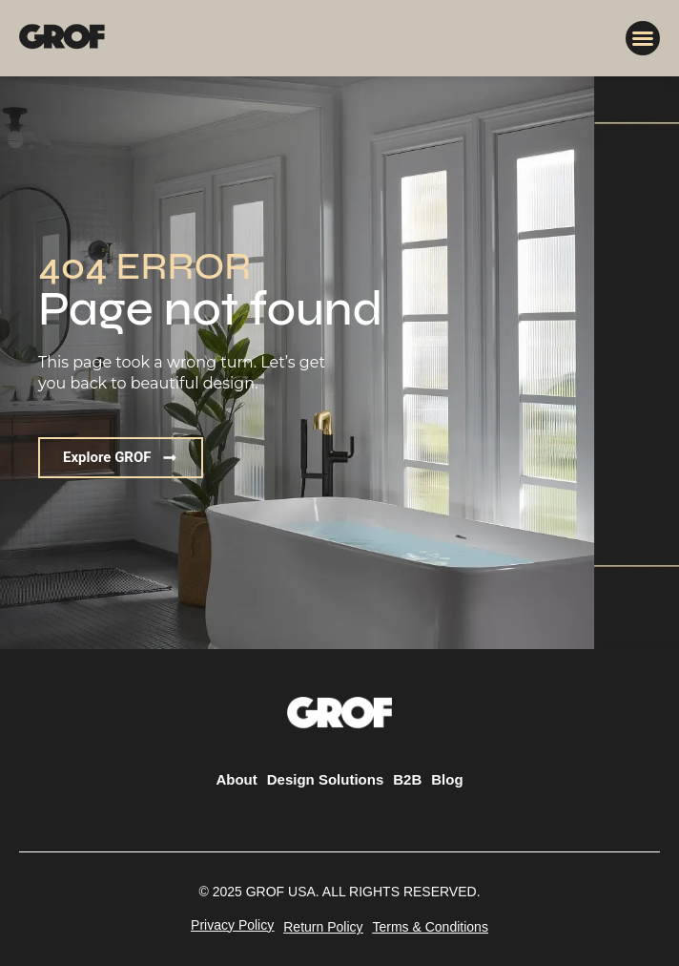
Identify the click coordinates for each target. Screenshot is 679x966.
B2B (407, 779)
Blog (447, 779)
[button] (643, 38)
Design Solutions (325, 779)
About (236, 779)
